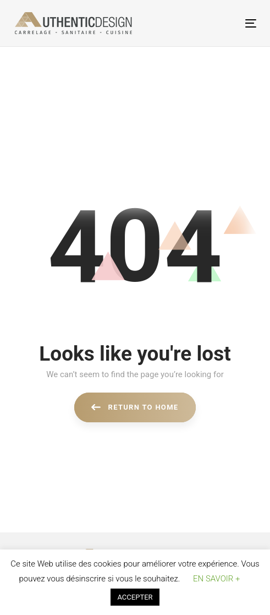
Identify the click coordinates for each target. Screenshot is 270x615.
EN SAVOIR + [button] (216, 579)
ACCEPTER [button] (134, 597)
